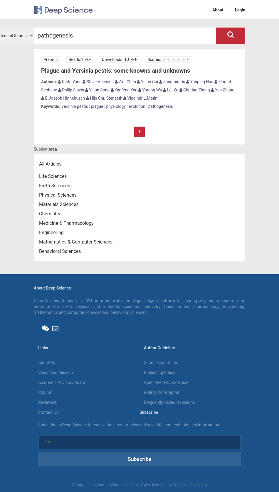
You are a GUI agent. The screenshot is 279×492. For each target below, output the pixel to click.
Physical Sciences (58, 195)
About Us (46, 362)
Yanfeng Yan (124, 90)
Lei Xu (170, 90)
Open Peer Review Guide (166, 382)
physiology (116, 106)
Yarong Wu (150, 90)
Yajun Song (97, 90)
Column (45, 392)
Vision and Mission (55, 372)
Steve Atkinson (98, 81)
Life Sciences (53, 176)
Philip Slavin (71, 90)
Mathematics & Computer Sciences (75, 242)
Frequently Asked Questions (169, 402)
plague (97, 106)
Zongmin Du (172, 81)
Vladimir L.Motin (140, 98)
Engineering (51, 232)
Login (240, 10)
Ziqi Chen (125, 81)
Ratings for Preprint (161, 392)
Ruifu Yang (69, 81)
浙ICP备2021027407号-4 (187, 485)
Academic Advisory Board (61, 382)
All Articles (50, 164)
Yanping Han (199, 81)
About (217, 10)
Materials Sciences (59, 204)
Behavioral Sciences (60, 251)
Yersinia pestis (74, 106)
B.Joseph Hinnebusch (63, 98)
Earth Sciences (54, 185)
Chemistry (49, 214)
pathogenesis (160, 106)
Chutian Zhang (194, 90)
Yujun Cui (147, 81)
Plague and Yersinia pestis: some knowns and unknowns (115, 70)
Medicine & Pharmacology (66, 223)
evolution (137, 106)
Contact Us (48, 412)
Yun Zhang (222, 90)
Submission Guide (160, 362)
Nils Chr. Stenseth (104, 98)
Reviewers (47, 402)
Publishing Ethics (159, 372)
